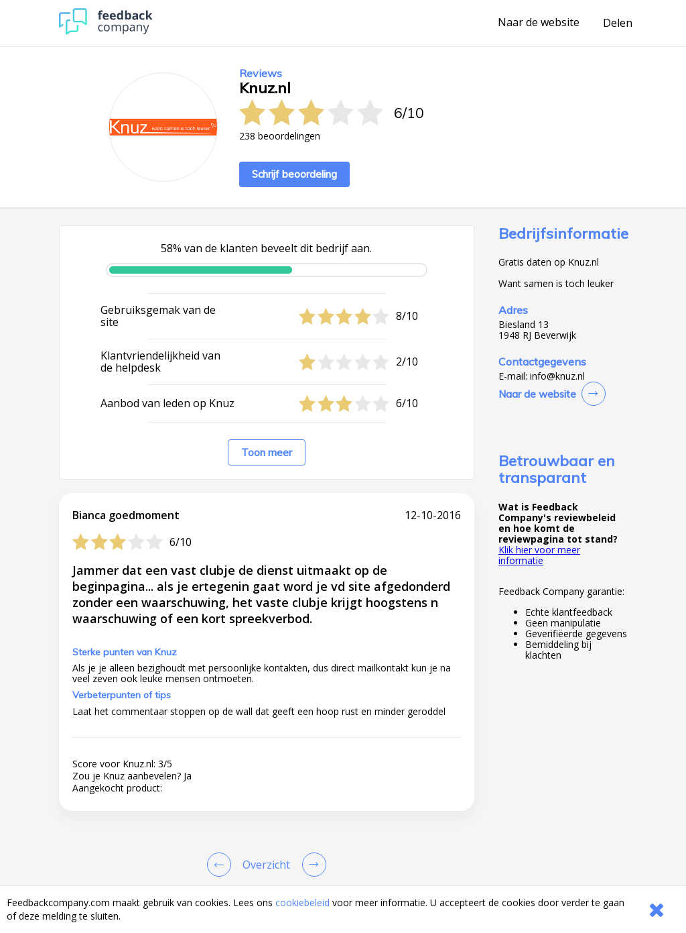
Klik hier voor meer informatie (539, 555)
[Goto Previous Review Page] (221, 865)
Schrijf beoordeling (294, 174)
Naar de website (538, 23)
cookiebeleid (302, 902)
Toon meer (266, 452)
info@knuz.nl (557, 376)
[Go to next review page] (311, 865)
